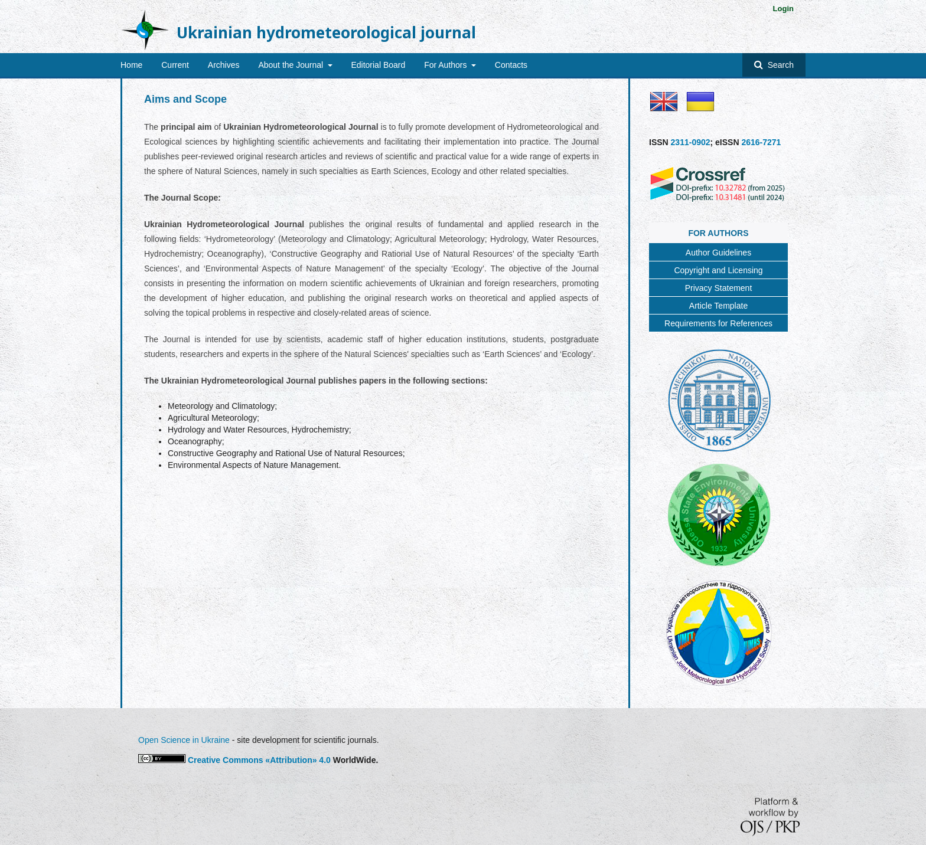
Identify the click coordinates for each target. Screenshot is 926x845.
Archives (224, 65)
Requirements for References (718, 323)
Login (783, 8)
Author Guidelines (718, 252)
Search (779, 65)
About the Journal (291, 65)
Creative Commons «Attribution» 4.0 (259, 760)
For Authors (446, 65)
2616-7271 (761, 142)
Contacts (511, 65)
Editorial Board (378, 65)
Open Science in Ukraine (184, 740)
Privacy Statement (718, 288)
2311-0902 (690, 142)
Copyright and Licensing (718, 270)
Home (131, 65)
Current (175, 65)
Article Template (718, 305)
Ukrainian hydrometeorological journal (326, 32)
